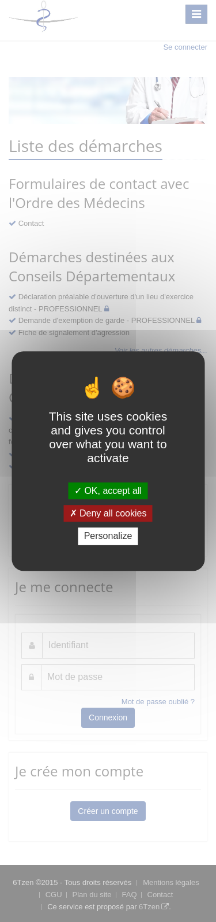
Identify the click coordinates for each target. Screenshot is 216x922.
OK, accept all (108, 491)
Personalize (108, 536)
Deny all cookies (108, 513)
